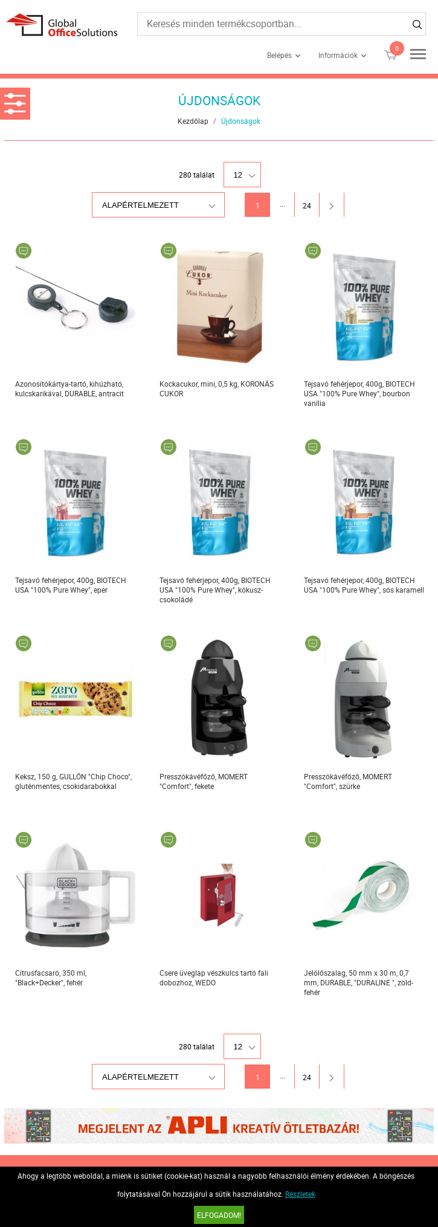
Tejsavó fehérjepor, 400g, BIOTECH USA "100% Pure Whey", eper (70, 584)
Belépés (279, 55)
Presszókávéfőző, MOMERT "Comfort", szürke (348, 781)
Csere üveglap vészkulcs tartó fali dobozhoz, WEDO (213, 977)
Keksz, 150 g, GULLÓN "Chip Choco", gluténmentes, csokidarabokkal (73, 781)
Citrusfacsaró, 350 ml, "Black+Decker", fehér (50, 977)
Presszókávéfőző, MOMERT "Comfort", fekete (203, 781)
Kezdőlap (193, 121)
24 (307, 205)
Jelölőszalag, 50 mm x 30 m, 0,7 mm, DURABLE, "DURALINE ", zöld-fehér (358, 982)
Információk (338, 55)
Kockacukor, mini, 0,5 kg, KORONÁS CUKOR (216, 388)
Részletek (300, 1194)
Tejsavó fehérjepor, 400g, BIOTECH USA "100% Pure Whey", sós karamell (364, 584)
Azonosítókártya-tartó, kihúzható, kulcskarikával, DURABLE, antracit (69, 388)
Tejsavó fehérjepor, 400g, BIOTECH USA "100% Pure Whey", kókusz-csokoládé (215, 589)
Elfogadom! (219, 1215)
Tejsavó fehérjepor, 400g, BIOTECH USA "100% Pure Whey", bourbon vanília (359, 393)
